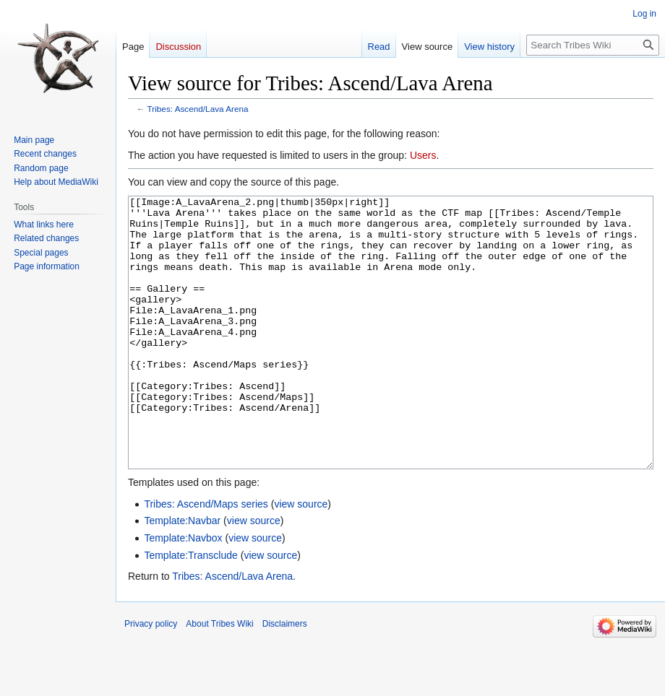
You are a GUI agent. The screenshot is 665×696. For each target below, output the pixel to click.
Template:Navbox (183, 592)
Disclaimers (284, 678)
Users (423, 155)
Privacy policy (150, 678)
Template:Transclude (190, 609)
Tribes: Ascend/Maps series (205, 558)
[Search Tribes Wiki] (592, 45)
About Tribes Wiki (219, 678)
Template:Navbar (182, 574)
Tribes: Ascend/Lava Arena (198, 108)
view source (300, 558)
